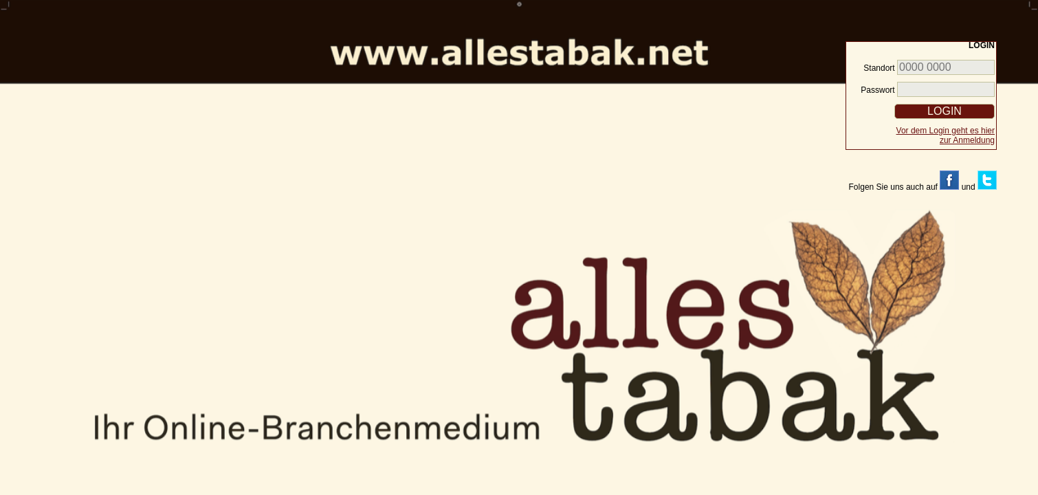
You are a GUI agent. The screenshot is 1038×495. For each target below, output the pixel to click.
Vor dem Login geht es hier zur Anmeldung (945, 135)
